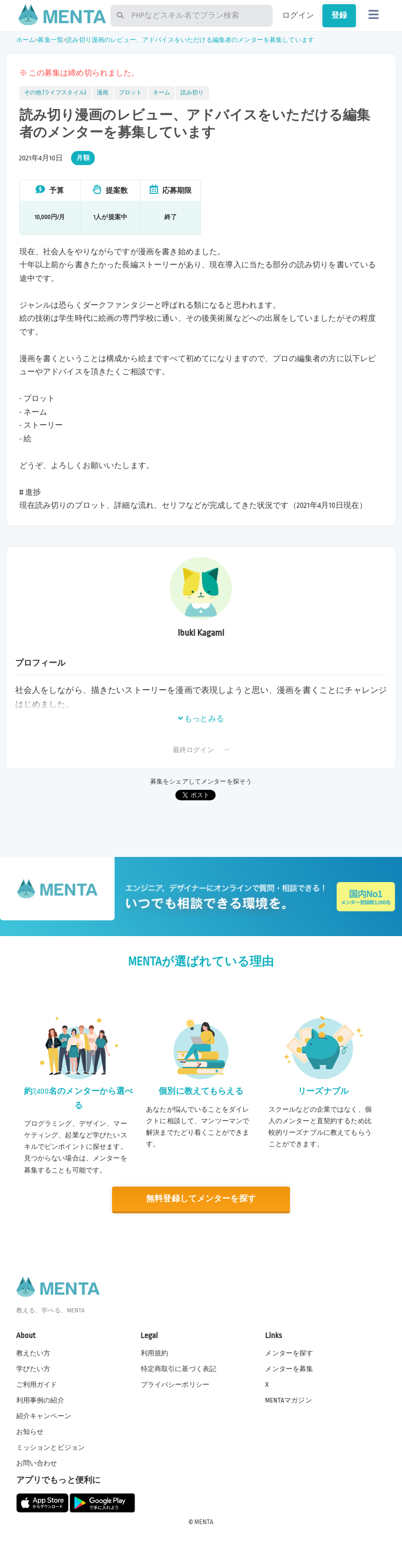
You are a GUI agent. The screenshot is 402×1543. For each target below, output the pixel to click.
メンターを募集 (289, 1368)
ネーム (161, 93)
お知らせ (30, 1432)
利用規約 (155, 1352)
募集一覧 (50, 40)
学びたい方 (33, 1368)
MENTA (204, 1521)
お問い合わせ (37, 1463)
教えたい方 (33, 1352)
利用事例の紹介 (40, 1400)
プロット (130, 93)
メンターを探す (289, 1352)
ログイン (298, 15)
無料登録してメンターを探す (201, 1198)
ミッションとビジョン (50, 1447)
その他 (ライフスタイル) (55, 93)
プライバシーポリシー (175, 1384)
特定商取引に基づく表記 (179, 1368)
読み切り (192, 93)
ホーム (25, 40)
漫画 (102, 93)
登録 (339, 15)
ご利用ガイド (37, 1384)
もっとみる (201, 718)
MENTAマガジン (288, 1400)
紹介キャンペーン (43, 1416)
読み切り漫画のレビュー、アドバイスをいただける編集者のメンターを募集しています (190, 40)
